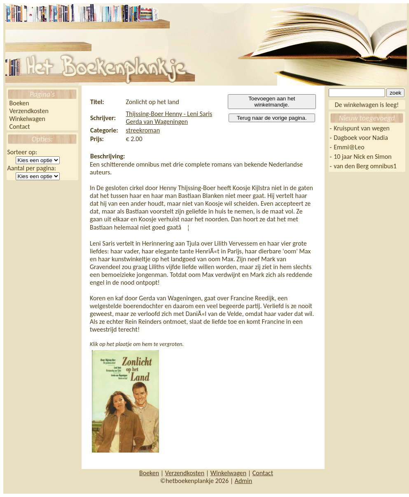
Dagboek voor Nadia (361, 138)
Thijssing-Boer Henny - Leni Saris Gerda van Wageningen (169, 117)
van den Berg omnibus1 (365, 166)
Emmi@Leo (349, 147)
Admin (243, 481)
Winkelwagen (27, 119)
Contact (19, 126)
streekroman (143, 130)
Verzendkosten (29, 111)
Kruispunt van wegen (362, 128)
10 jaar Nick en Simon (362, 156)
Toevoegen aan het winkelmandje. (271, 101)
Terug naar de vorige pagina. (272, 118)
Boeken (19, 103)
